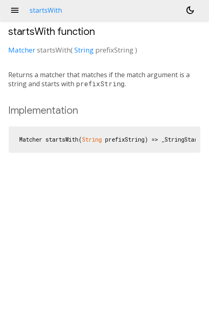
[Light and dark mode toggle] (190, 10)
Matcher (21, 50)
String (84, 50)
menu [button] (15, 10)
